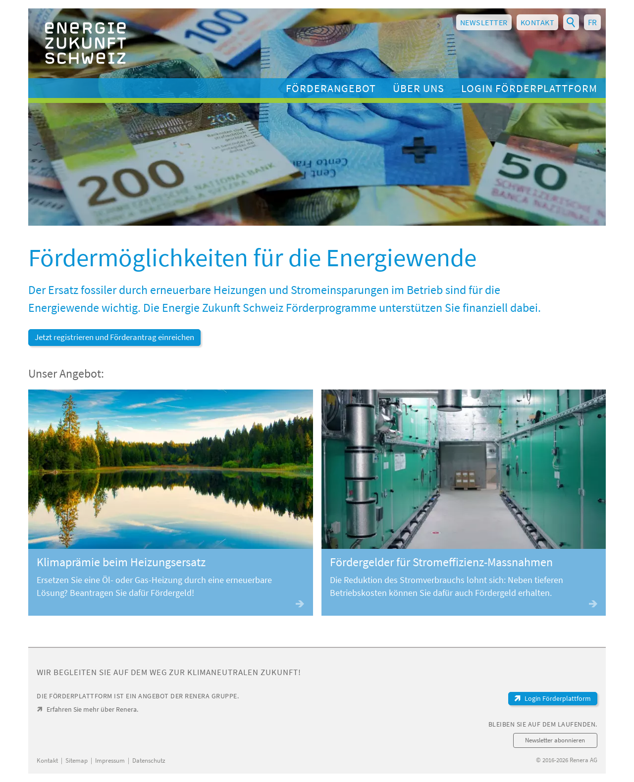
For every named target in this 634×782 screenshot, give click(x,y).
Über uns (418, 88)
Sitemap (76, 760)
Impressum (110, 760)
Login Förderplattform (529, 88)
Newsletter (484, 22)
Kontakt (538, 22)
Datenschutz (148, 760)
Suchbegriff (571, 21)
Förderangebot (331, 88)
